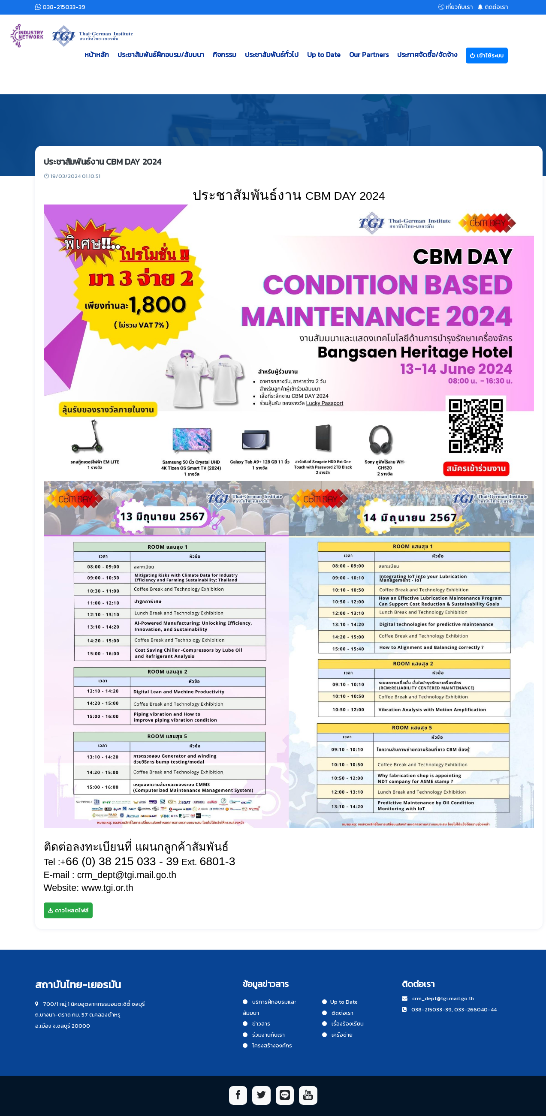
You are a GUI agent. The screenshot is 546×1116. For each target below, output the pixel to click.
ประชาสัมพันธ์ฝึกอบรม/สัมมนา (161, 54)
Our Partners (369, 54)
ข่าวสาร (256, 1024)
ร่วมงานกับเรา (264, 1035)
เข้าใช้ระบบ (487, 55)
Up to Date (324, 54)
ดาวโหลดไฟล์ (68, 910)
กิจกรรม (224, 54)
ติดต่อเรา (337, 1013)
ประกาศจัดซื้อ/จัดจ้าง (427, 54)
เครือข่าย (337, 1035)
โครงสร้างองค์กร (267, 1045)
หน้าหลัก (96, 54)
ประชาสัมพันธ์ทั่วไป (272, 54)
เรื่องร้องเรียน (343, 1024)
